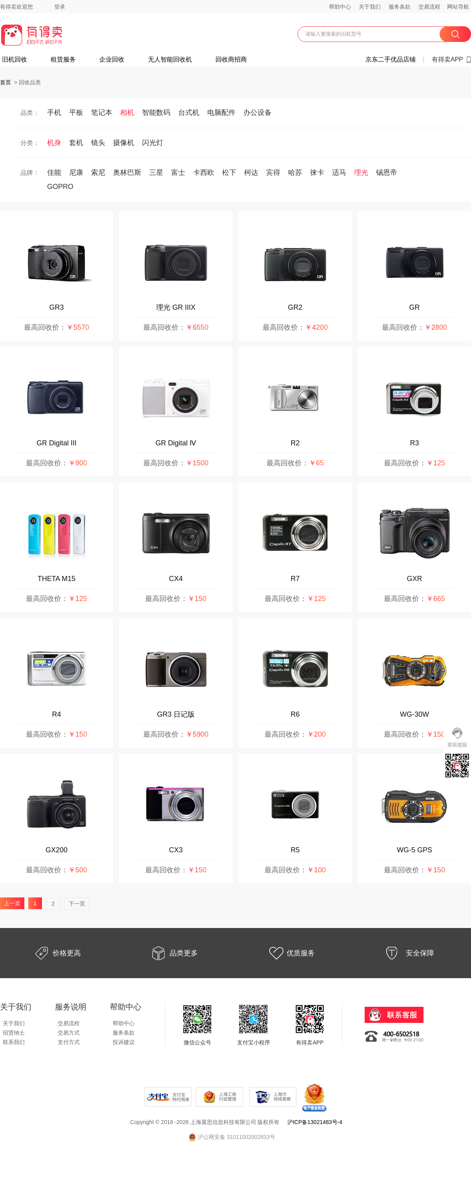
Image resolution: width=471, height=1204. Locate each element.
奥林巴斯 (127, 172)
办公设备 (257, 112)
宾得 (273, 172)
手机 (54, 112)
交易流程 (429, 7)
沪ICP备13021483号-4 (314, 1122)
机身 (54, 143)
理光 (361, 172)
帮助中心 (340, 7)
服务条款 (400, 7)
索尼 (98, 172)
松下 (229, 172)
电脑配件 (221, 112)
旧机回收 (14, 59)
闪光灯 (152, 143)
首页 (5, 82)
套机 (76, 143)
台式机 (188, 112)
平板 (76, 112)
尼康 (76, 172)
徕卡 (317, 172)
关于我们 (370, 7)
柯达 (251, 172)
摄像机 (123, 143)
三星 (156, 172)
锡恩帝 (386, 172)
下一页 (77, 904)
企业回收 (111, 59)
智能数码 (156, 112)
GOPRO (60, 187)
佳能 (54, 172)
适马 (339, 172)
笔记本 (101, 112)
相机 (127, 112)
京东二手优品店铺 (390, 59)
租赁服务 (63, 59)
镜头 (98, 143)
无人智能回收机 (170, 59)
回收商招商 (231, 59)
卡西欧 (203, 172)
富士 (178, 172)
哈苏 (295, 172)
